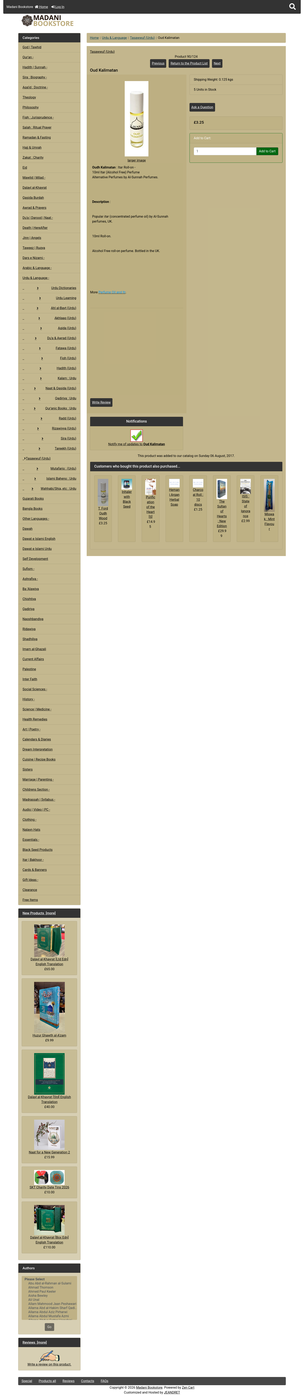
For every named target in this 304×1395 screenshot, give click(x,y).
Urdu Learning (49, 298)
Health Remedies (34, 719)
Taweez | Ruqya (33, 248)
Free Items (30, 900)
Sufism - (28, 569)
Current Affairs (33, 659)
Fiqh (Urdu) (49, 358)
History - (28, 699)
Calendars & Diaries (36, 739)
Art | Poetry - (31, 729)
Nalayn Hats (31, 830)
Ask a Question (202, 107)
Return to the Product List (189, 63)
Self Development (35, 559)
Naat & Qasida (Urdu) (49, 388)
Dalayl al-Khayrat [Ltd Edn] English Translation (49, 945)
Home (41, 7)
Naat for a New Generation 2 (49, 1137)
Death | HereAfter (34, 228)
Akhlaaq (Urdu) (49, 318)
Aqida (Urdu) (49, 328)
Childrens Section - (36, 789)
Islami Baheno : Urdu (49, 478)
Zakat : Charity (32, 157)
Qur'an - (28, 57)
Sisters (27, 769)
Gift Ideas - (30, 880)
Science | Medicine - (36, 709)
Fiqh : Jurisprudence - (38, 117)
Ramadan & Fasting (36, 137)
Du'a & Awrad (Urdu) (49, 338)
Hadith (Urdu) (49, 368)
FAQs (104, 1381)
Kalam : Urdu (49, 378)
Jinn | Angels (31, 238)
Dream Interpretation (37, 749)
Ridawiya (29, 629)
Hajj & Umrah (32, 147)
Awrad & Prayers (34, 208)
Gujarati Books (33, 499)
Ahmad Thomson (49, 1287)
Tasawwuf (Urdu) (142, 38)
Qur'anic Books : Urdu (49, 408)
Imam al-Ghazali (34, 649)
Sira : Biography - (34, 77)
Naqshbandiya (32, 619)
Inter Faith (29, 679)
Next (217, 63)
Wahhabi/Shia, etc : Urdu (49, 489)
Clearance (29, 890)
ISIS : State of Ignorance (245, 506)
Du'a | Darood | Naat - (37, 218)
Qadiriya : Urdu (49, 398)
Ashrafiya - (30, 579)
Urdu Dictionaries (49, 288)
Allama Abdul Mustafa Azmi (49, 1316)
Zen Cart (188, 1387)
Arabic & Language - (37, 268)
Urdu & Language (114, 38)
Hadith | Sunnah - (34, 67)
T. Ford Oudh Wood (103, 513)
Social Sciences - (34, 689)
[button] (292, 7)
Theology (29, 97)
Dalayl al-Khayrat (34, 188)
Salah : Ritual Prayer (36, 127)
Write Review (101, 402)
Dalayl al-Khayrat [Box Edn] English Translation (49, 1224)
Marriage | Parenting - (38, 779)
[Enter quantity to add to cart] (225, 151)
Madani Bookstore (149, 1387)
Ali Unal (49, 1300)
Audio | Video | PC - (36, 810)
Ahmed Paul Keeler (49, 1292)
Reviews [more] (34, 1342)
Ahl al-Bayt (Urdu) (49, 308)
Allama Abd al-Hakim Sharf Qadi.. (49, 1308)
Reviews (69, 1381)
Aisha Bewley (49, 1296)
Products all (47, 1381)
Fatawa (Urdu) (49, 348)
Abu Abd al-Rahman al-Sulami (49, 1283)
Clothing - (29, 820)
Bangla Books (32, 509)
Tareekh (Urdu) (49, 448)
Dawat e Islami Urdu (37, 549)
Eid (24, 168)
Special (26, 1381)
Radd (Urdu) (49, 418)
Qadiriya (28, 609)
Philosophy (30, 107)
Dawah (27, 529)
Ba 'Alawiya (30, 589)
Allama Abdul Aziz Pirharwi (49, 1312)
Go (49, 1327)
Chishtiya (29, 599)
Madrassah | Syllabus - (38, 800)
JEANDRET (172, 1392)
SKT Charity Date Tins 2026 (49, 1179)
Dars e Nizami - (33, 258)
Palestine (29, 669)
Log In (57, 7)
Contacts (87, 1381)
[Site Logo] (62, 20)
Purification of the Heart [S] (150, 507)
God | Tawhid (31, 47)
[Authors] (49, 1298)
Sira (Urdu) (49, 438)
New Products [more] (39, 913)
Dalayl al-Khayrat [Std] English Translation (49, 1078)
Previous (158, 63)
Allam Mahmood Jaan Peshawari (49, 1304)
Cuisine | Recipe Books (38, 759)
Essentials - (30, 840)
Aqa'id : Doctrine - (35, 87)
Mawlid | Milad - (33, 178)
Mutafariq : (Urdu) (49, 468)
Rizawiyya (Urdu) (49, 428)
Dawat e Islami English (38, 539)
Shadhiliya (29, 639)
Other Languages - (35, 519)
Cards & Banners (34, 870)
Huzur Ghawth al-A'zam (49, 1009)
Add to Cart (267, 151)
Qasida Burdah (33, 198)
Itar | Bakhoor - (33, 860)
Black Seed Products (37, 850)
